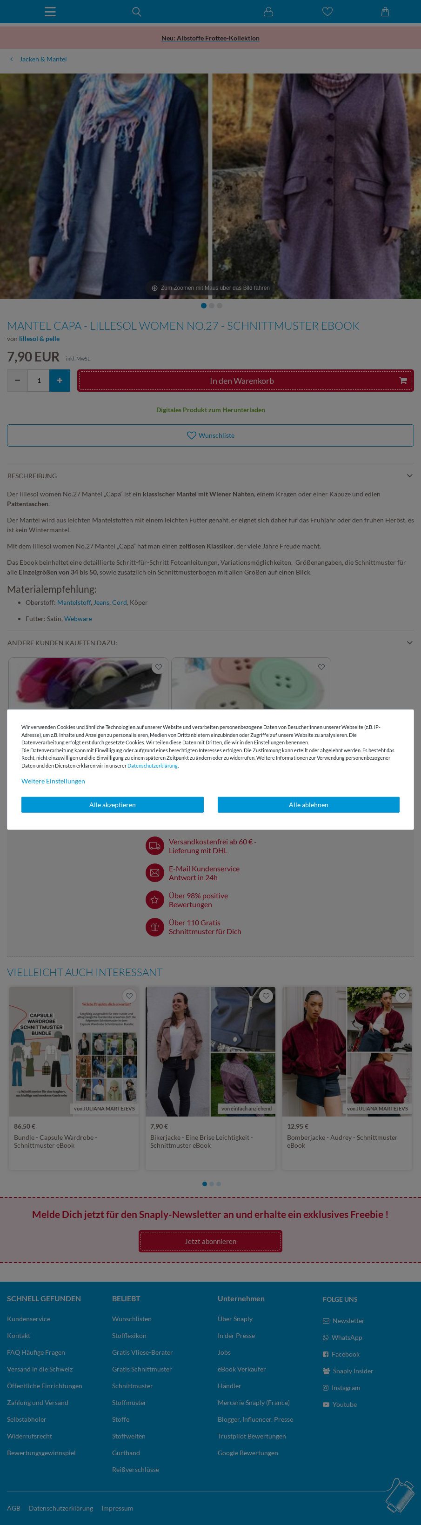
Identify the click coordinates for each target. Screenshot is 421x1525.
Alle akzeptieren (112, 805)
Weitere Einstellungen (53, 781)
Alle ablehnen (308, 805)
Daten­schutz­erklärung (152, 765)
